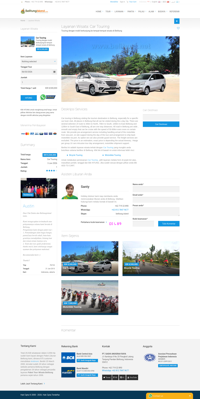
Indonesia (144, 2)
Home (23, 21)
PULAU (141, 11)
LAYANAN (119, 11)
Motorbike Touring (113, 155)
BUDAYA (161, 11)
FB (115, 377)
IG (123, 377)
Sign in (122, 2)
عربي (174, 2)
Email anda (138, 195)
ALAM (151, 11)
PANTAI (131, 11)
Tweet (108, 377)
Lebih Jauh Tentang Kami (32, 384)
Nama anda (138, 184)
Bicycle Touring (75, 155)
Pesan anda (138, 205)
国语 (166, 2)
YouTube (133, 377)
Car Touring (108, 147)
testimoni (35, 361)
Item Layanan (26, 57)
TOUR (108, 11)
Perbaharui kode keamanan (93, 222)
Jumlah (24, 77)
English (156, 2)
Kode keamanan (140, 219)
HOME (98, 11)
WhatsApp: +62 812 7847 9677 (115, 370)
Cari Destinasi (161, 124)
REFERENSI (175, 11)
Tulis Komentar (168, 224)
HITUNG (28, 98)
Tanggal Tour (26, 67)
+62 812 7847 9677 (62, 2)
